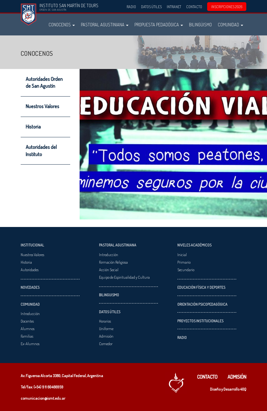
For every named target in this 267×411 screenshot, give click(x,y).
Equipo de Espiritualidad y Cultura (124, 277)
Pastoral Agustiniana (104, 24)
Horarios (105, 321)
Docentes (27, 321)
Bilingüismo (200, 24)
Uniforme (106, 328)
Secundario (185, 269)
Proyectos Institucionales (200, 320)
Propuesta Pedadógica (158, 24)
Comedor (106, 343)
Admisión (106, 336)
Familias (27, 336)
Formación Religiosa (113, 262)
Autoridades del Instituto (41, 150)
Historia (33, 127)
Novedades (30, 287)
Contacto (194, 6)
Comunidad (230, 24)
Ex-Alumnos (30, 343)
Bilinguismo (109, 294)
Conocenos (62, 24)
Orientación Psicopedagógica (202, 304)
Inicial (182, 254)
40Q (243, 389)
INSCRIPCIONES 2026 (226, 6)
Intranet (174, 6)
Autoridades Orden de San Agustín (44, 82)
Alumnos (27, 328)
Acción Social (108, 269)
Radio (131, 6)
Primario (184, 262)
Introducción (30, 313)
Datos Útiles (151, 6)
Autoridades (30, 269)
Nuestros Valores (42, 106)
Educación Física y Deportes (201, 287)
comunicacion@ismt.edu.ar (43, 398)
